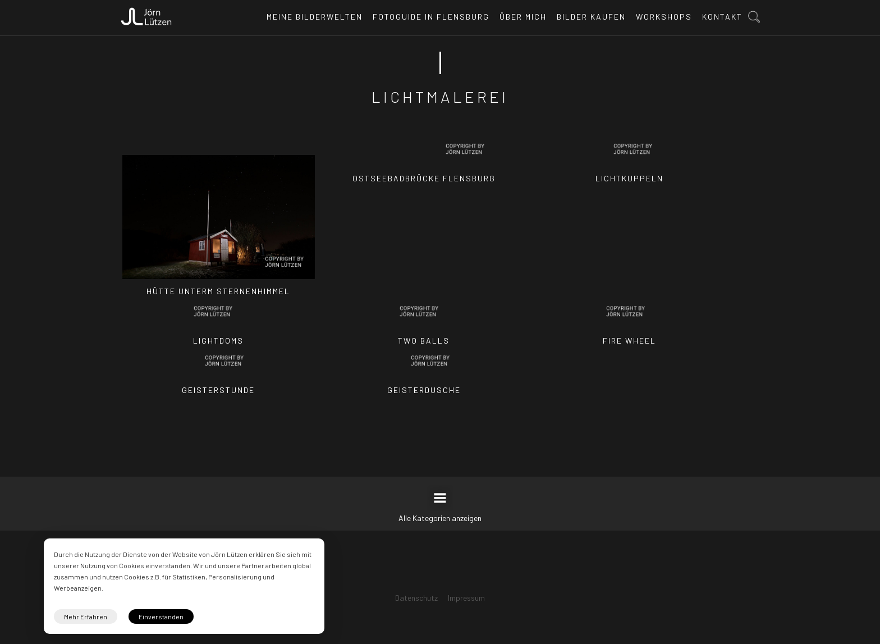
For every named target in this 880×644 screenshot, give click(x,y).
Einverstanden (161, 616)
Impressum (466, 597)
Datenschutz (416, 597)
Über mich (523, 16)
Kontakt (722, 16)
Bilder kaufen (591, 16)
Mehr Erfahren (85, 616)
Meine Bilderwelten (315, 16)
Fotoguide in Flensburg (431, 16)
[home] (146, 13)
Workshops (664, 16)
